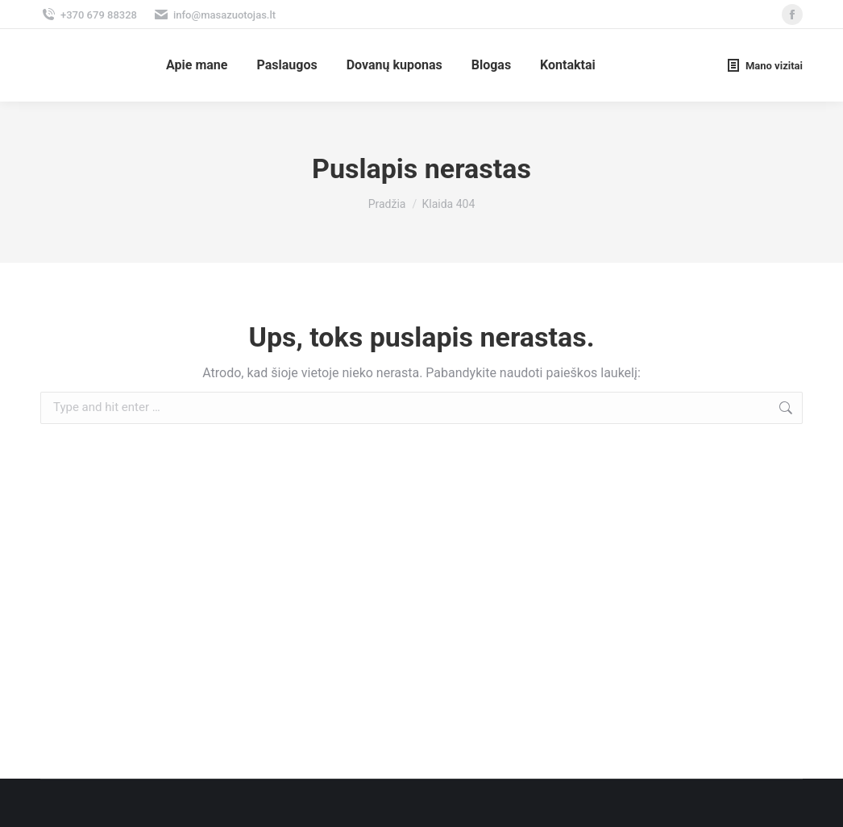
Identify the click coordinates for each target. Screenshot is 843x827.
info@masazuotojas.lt (214, 15)
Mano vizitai (764, 65)
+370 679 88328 (88, 15)
